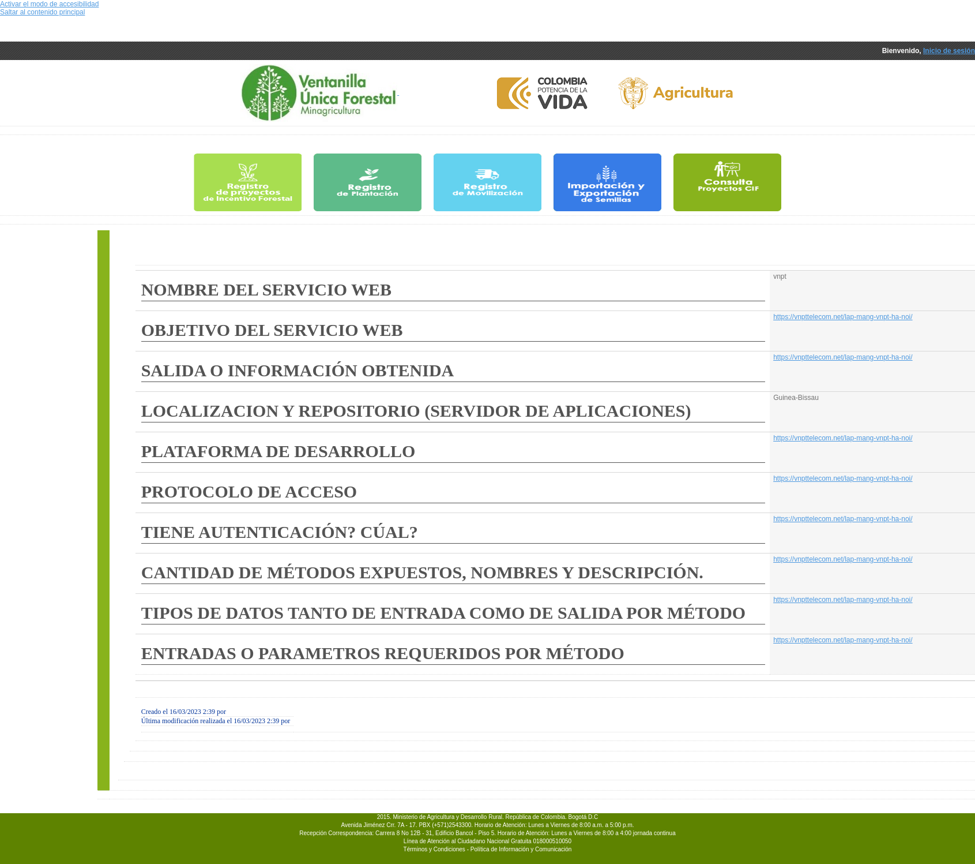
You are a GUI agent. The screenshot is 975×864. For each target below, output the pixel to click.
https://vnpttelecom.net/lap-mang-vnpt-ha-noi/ (842, 317)
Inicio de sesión (949, 51)
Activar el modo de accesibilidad (49, 4)
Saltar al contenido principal (42, 12)
